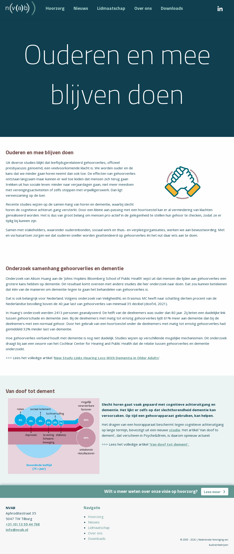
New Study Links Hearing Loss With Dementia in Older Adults (106, 357)
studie (174, 430)
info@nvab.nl (17, 529)
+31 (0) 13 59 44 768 (23, 524)
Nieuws (81, 8)
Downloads (172, 8)
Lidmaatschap (111, 8)
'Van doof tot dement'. (169, 444)
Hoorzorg (55, 8)
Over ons (143, 8)
